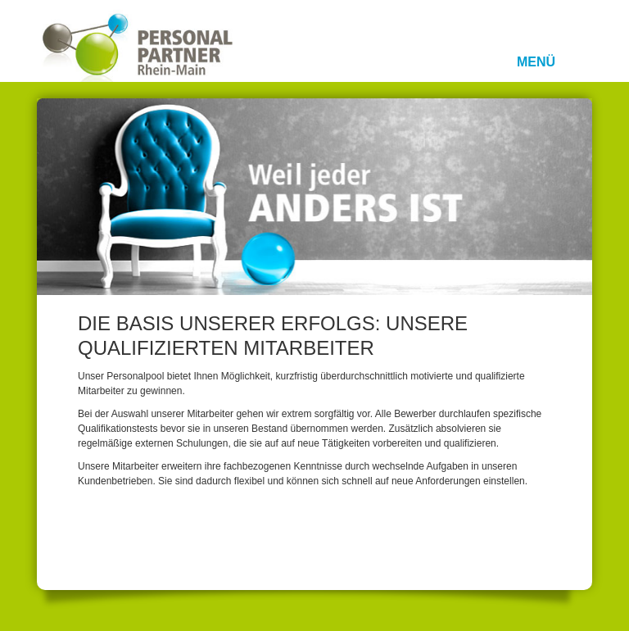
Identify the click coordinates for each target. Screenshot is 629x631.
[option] (314, 196)
